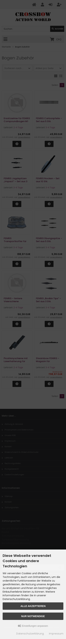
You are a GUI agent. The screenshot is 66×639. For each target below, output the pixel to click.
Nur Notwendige (33, 616)
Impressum (56, 633)
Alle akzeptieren (33, 606)
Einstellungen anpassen (33, 625)
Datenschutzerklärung (30, 633)
